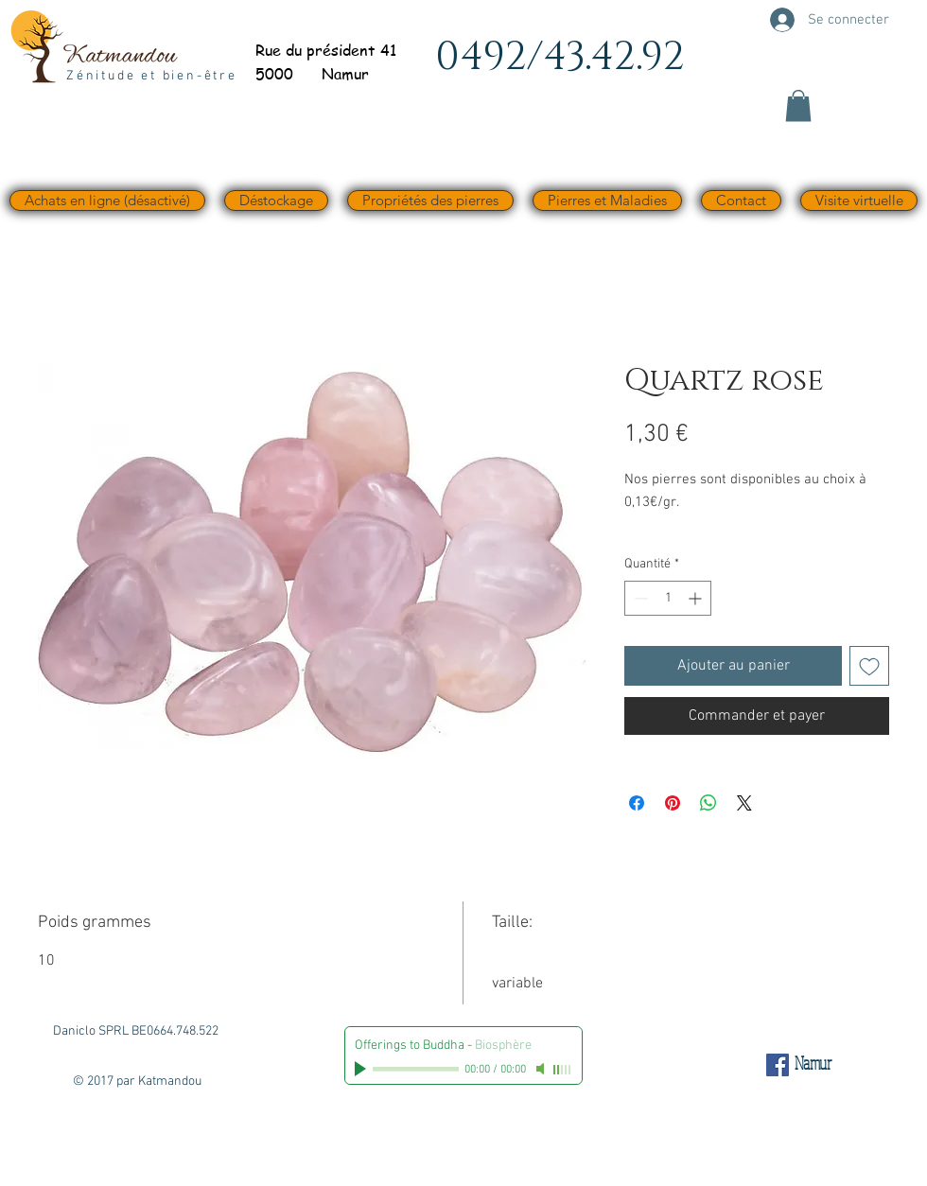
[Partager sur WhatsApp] (708, 803)
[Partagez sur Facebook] (636, 803)
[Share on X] (744, 803)
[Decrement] (639, 598)
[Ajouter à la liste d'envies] (869, 666)
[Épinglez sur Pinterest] (672, 803)
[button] (798, 105)
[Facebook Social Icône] (777, 1065)
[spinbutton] (668, 598)
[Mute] (542, 1068)
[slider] (562, 1069)
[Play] (362, 1068)
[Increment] (696, 598)
